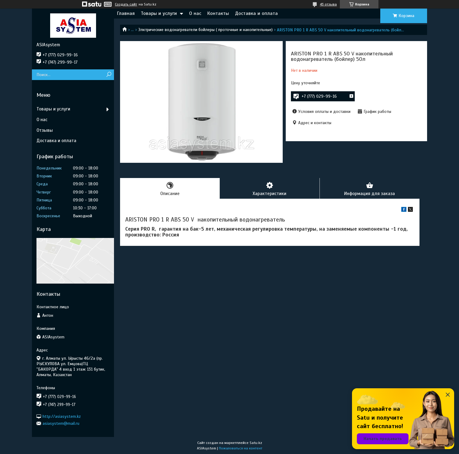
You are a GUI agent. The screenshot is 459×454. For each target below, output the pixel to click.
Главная (126, 13)
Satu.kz (256, 443)
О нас (195, 13)
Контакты (218, 13)
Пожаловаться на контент (240, 448)
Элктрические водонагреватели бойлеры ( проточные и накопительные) (205, 29)
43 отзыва (328, 4)
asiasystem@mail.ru (61, 423)
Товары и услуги (159, 13)
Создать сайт (126, 4)
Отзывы (44, 130)
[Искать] (108, 74)
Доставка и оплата (256, 13)
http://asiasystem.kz (62, 416)
